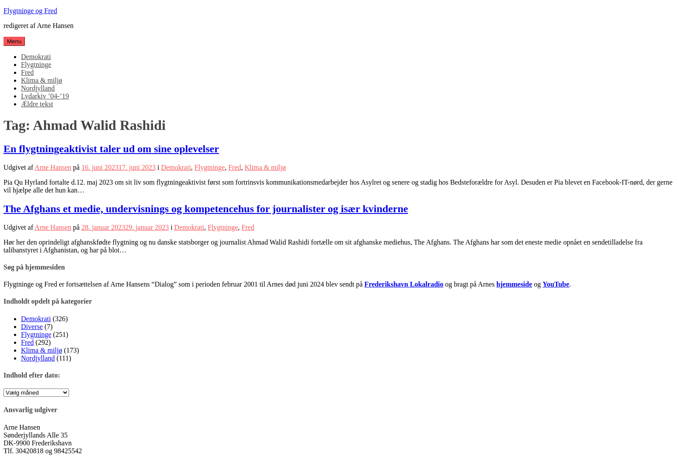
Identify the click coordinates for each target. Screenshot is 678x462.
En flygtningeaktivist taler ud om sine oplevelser (111, 148)
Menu (14, 41)
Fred (27, 72)
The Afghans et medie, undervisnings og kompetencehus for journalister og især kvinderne (205, 208)
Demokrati (36, 56)
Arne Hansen (53, 167)
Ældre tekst (37, 104)
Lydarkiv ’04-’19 (45, 96)
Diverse (32, 326)
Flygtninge (36, 64)
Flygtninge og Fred (30, 10)
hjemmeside (514, 284)
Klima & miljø (41, 80)
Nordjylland (38, 88)
